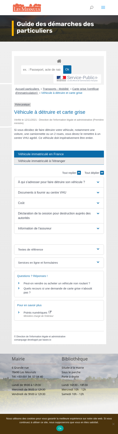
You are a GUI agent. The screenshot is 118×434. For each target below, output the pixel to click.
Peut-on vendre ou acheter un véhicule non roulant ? (57, 283)
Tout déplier (94, 173)
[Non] (113, 424)
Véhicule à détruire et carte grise (61, 92)
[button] (59, 182)
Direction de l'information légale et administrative (40, 336)
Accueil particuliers (27, 88)
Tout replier (71, 173)
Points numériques (37, 312)
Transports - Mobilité (56, 88)
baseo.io (46, 339)
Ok (59, 428)
